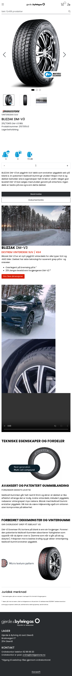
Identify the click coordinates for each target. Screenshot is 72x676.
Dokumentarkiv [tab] (36, 200)
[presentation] (5, 55)
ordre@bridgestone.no (34, 654)
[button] (32, 90)
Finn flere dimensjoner (13, 276)
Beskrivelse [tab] (36, 194)
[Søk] (35, 11)
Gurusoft (36, 671)
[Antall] (36, 166)
